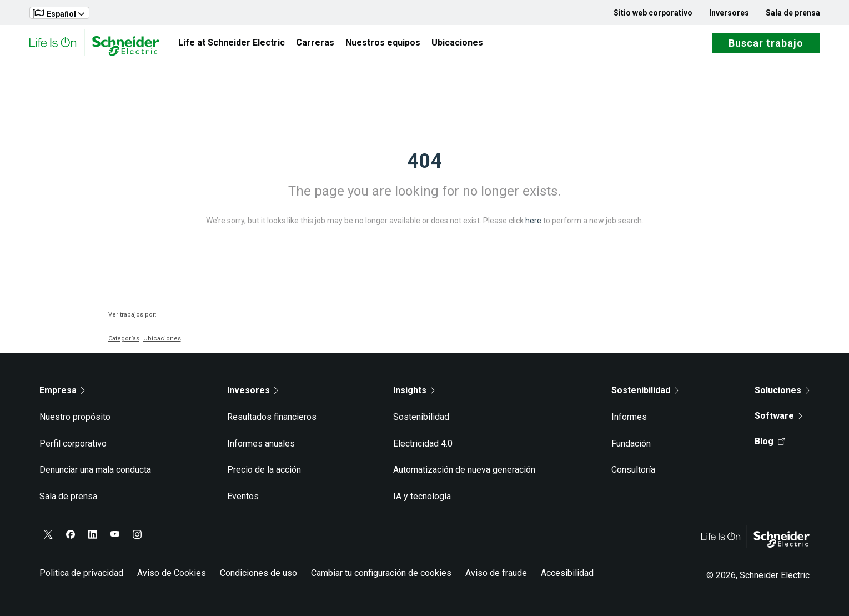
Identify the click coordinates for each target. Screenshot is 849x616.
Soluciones (782, 390)
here (533, 220)
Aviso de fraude (496, 573)
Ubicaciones (457, 42)
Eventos (243, 496)
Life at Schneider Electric (231, 42)
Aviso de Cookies (171, 573)
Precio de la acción (264, 469)
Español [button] (59, 13)
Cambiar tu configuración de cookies (381, 573)
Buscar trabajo (766, 43)
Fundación (631, 443)
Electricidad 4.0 (423, 443)
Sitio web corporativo (653, 12)
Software (778, 415)
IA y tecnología (422, 496)
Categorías (123, 338)
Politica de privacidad (81, 573)
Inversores (729, 12)
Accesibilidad (567, 573)
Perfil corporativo (73, 443)
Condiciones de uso (258, 573)
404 (424, 161)
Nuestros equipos (382, 42)
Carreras (315, 42)
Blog (770, 441)
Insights (414, 390)
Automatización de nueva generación (464, 469)
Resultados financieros (272, 417)
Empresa (62, 390)
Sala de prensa (793, 12)
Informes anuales (261, 443)
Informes (629, 417)
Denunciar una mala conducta (95, 469)
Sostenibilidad (421, 417)
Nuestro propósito (74, 417)
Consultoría (633, 469)
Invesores (252, 390)
